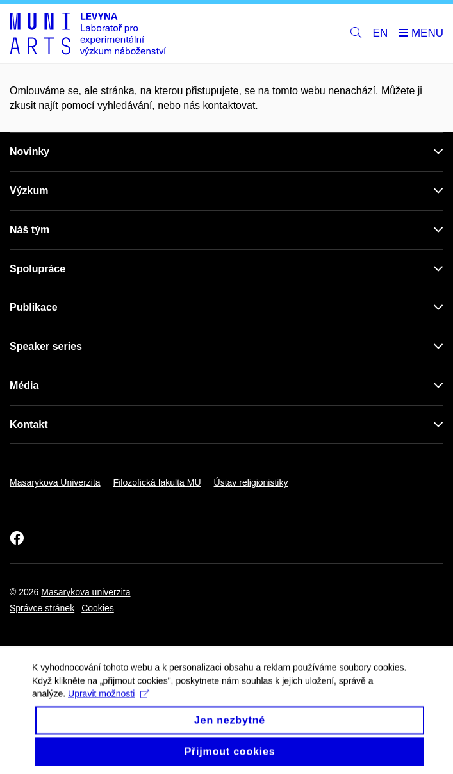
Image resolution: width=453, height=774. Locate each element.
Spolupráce (37, 268)
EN (380, 33)
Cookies (97, 608)
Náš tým (29, 229)
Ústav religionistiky (251, 482)
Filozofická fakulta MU (157, 482)
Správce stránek (42, 608)
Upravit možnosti (108, 701)
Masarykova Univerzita (55, 482)
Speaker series (46, 346)
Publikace (34, 307)
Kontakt (29, 424)
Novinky (29, 151)
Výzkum (29, 190)
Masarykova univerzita (85, 592)
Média (24, 385)
